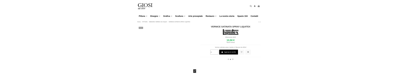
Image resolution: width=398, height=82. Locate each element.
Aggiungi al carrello (228, 52)
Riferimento (228, 37)
